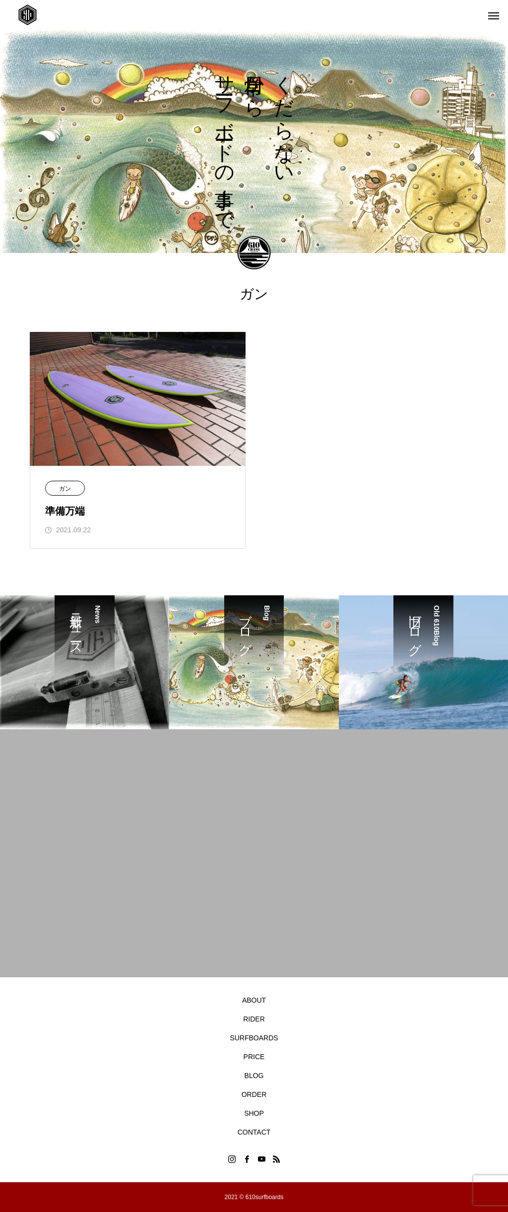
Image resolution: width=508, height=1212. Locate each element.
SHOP (254, 1113)
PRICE (254, 1057)
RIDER (254, 1019)
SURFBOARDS (254, 1038)
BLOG (254, 1076)
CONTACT (254, 1132)
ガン (65, 488)
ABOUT (254, 1000)
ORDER (254, 1094)
